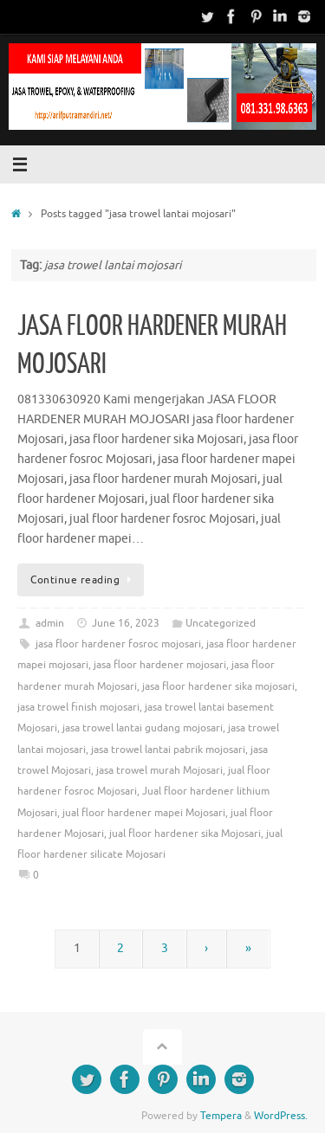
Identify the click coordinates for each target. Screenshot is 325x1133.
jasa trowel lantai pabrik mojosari (168, 749)
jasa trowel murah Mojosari (159, 770)
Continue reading (83, 580)
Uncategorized (220, 623)
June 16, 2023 (125, 623)
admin (50, 623)
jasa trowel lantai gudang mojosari (142, 728)
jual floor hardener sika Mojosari (185, 833)
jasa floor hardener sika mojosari (218, 686)
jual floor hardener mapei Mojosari (143, 813)
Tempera (221, 1116)
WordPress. (281, 1116)
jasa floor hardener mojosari (160, 665)
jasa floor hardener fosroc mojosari (118, 644)
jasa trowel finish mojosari (78, 707)
